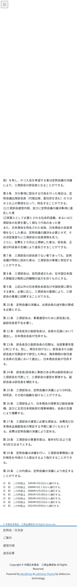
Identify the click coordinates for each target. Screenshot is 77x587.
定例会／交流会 (13, 530)
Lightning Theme (45, 574)
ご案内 (7, 538)
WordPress (26, 574)
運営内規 (9, 545)
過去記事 (9, 553)
